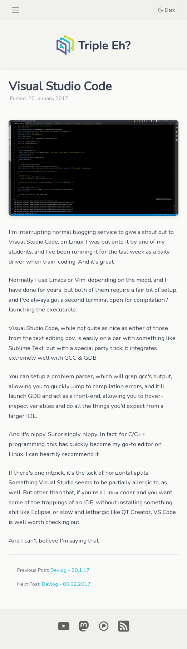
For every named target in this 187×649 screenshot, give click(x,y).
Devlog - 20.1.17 (70, 570)
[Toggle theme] (166, 10)
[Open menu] (16, 10)
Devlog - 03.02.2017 (66, 584)
